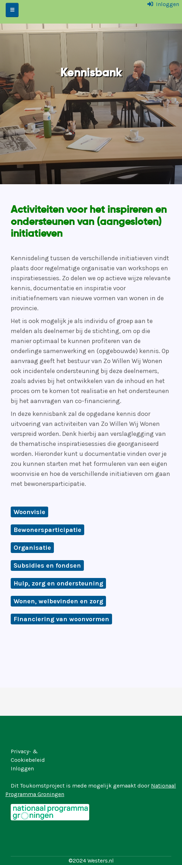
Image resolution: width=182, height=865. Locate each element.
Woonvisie (29, 512)
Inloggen (167, 4)
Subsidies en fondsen (47, 565)
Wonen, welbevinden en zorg (58, 601)
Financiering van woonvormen (61, 619)
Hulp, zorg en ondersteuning (58, 583)
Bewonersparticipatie (47, 530)
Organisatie (32, 548)
